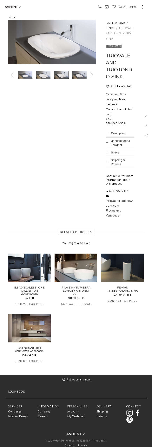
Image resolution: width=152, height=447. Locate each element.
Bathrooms (116, 23)
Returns (102, 416)
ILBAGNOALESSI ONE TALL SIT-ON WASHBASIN (29, 290)
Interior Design (18, 416)
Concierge (15, 411)
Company (44, 411)
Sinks (110, 28)
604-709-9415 (118, 191)
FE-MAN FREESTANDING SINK (123, 289)
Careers (43, 416)
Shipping (102, 411)
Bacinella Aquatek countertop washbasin (29, 349)
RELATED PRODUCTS (76, 232)
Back (12, 17)
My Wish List (76, 416)
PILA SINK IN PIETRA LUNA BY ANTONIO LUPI (76, 290)
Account (72, 411)
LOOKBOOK (16, 391)
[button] (118, 86)
